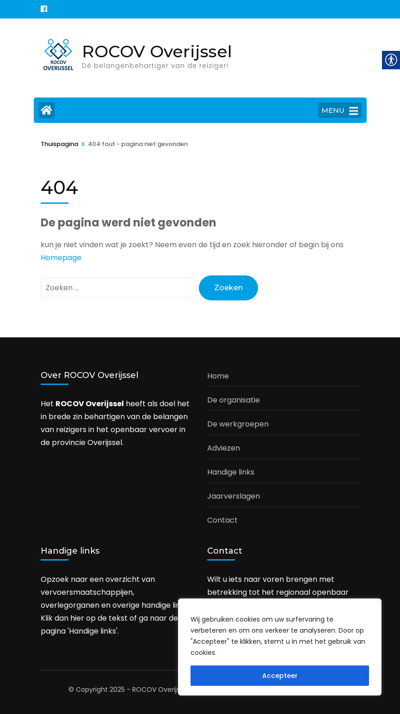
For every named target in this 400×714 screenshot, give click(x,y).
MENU (339, 111)
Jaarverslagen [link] (233, 496)
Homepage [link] (61, 257)
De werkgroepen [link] (238, 424)
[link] (44, 9)
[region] (280, 647)
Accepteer (280, 675)
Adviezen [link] (223, 448)
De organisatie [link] (233, 400)
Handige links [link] (230, 472)
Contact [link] (222, 520)
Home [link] (218, 376)
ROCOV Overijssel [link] (157, 51)
